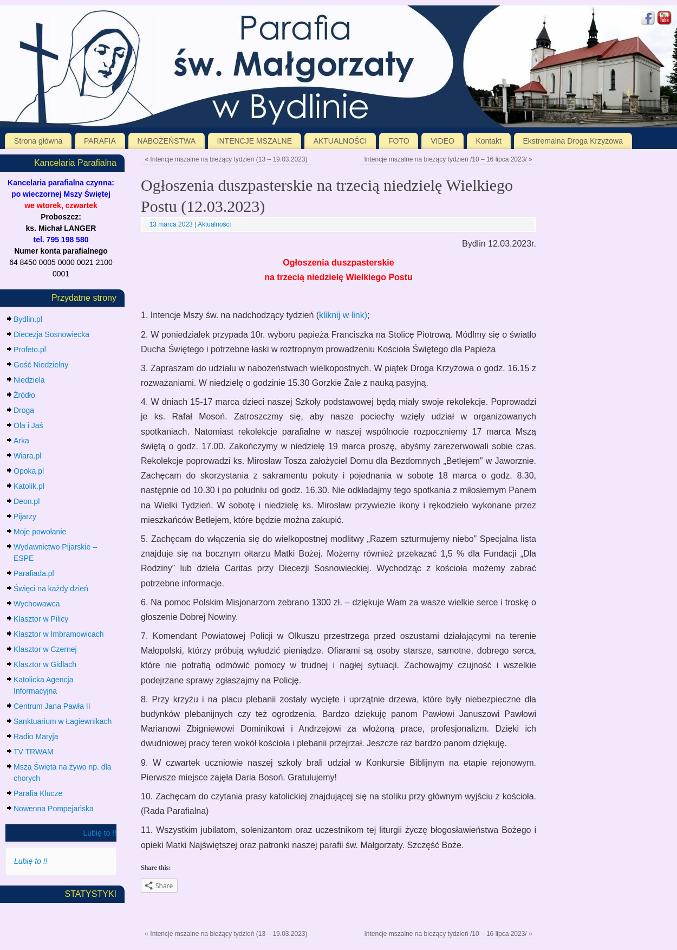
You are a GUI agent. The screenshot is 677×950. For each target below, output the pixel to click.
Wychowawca (37, 603)
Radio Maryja (36, 736)
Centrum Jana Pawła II (52, 706)
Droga (24, 410)
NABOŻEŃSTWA (166, 141)
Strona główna (38, 141)
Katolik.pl (29, 486)
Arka (21, 440)
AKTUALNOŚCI (340, 141)
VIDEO (442, 141)
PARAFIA (100, 141)
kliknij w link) (343, 315)
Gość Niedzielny (41, 364)
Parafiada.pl (34, 573)
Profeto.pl (30, 349)
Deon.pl (27, 501)
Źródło (24, 395)
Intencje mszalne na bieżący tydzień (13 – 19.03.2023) (226, 159)
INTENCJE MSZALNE (254, 141)
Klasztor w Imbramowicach (59, 634)
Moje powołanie (40, 531)
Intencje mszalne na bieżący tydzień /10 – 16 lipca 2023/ (448, 159)
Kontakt (488, 141)
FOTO (398, 141)
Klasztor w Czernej (45, 649)
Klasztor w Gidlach (45, 664)
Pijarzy (25, 516)
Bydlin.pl (28, 319)
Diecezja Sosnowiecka (51, 334)
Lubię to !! (100, 833)
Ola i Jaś (28, 425)
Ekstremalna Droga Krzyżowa (573, 141)
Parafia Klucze (38, 793)
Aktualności (214, 224)
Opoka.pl (29, 471)
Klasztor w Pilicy (41, 619)
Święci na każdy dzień (51, 588)
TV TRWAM (34, 751)
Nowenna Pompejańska (54, 808)
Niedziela (29, 380)
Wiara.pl (27, 455)
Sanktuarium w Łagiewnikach (63, 721)
